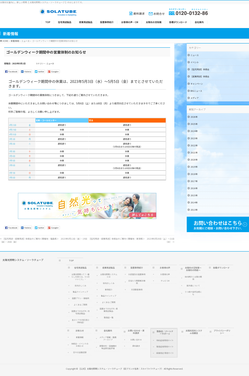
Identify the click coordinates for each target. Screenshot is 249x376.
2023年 (194, 138)
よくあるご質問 (80, 304)
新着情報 (80, 337)
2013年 (194, 209)
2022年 (194, 145)
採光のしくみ (80, 285)
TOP (71, 260)
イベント (195, 62)
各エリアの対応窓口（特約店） (80, 321)
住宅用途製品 (80, 267)
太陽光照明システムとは (108, 275)
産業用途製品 (108, 267)
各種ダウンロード (221, 267)
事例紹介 (108, 289)
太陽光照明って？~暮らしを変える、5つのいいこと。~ (80, 276)
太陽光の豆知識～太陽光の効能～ (193, 268)
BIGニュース (196, 90)
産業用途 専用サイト (165, 353)
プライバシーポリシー (222, 331)
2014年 (194, 202)
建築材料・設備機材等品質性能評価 (108, 347)
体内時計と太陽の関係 (193, 277)
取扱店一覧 (108, 317)
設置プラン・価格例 (80, 298)
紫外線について (193, 285)
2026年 (194, 116)
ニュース (50, 63)
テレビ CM (165, 280)
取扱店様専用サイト (165, 346)
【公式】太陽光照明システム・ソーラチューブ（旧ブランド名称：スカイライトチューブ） (121, 368)
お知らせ (80, 330)
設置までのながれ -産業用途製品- (109, 309)
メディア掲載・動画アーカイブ (107, 338)
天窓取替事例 (136, 289)
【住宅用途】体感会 (200, 69)
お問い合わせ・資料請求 (136, 331)
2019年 (194, 166)
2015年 (194, 195)
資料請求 (136, 345)
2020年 (194, 159)
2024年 (194, 130)
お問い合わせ (136, 339)
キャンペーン (197, 83)
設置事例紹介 (137, 267)
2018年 (194, 173)
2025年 (194, 123)
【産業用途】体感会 (200, 76)
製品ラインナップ (80, 291)
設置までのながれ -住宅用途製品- (80, 312)
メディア (195, 97)
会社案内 (108, 330)
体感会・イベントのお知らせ (79, 344)
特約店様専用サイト (165, 340)
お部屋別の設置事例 (136, 274)
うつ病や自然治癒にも (193, 293)
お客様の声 (165, 267)
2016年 (194, 188)
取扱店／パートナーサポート (165, 332)
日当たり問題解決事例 (136, 281)
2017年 (194, 181)
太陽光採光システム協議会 (194, 331)
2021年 (194, 152)
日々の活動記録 (79, 352)
